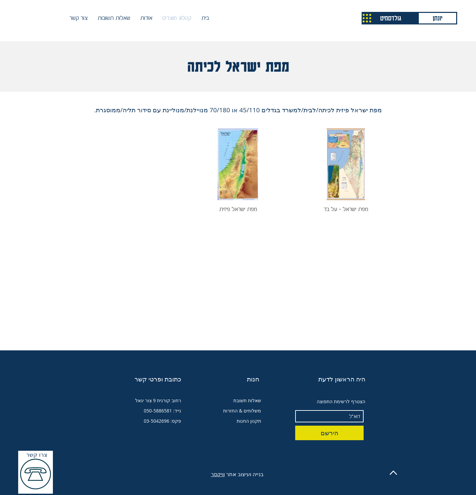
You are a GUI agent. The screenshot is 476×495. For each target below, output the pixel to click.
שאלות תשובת (247, 400)
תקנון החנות (249, 421)
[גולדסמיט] (391, 18)
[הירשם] (329, 433)
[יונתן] (437, 18)
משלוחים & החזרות (242, 410)
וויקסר (218, 474)
